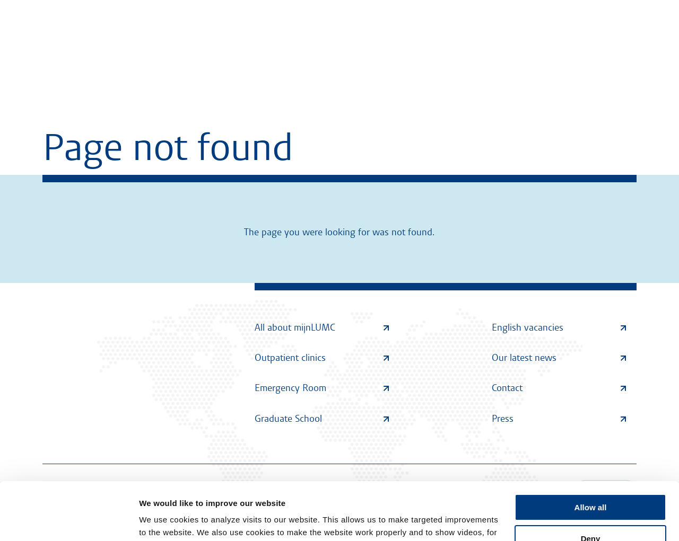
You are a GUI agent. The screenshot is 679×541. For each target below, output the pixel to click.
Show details (163, 520)
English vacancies (559, 327)
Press (559, 418)
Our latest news (559, 357)
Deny (590, 484)
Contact (559, 388)
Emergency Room (322, 388)
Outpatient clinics (322, 357)
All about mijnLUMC (322, 327)
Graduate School (322, 418)
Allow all (590, 453)
